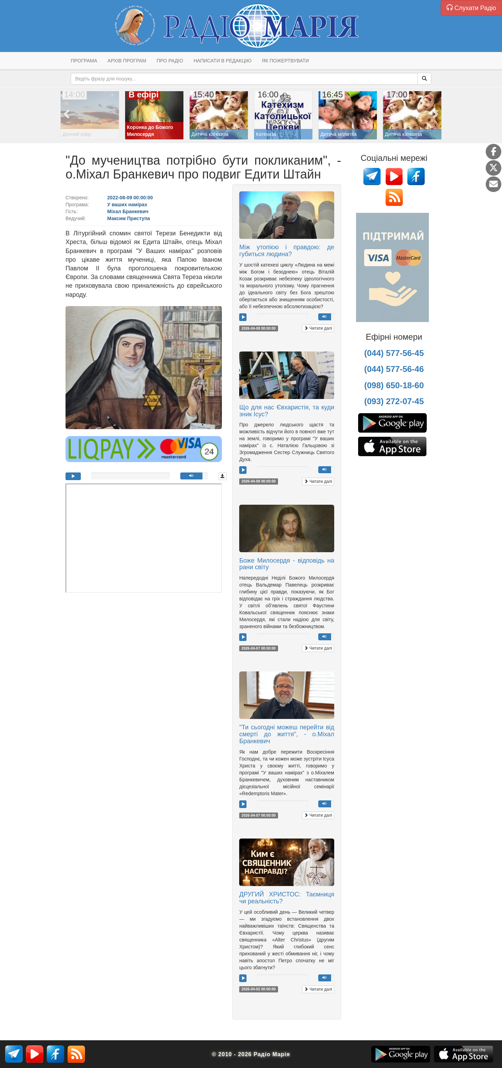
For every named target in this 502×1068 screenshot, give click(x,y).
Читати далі (318, 328)
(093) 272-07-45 (394, 401)
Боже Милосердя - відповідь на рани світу (286, 564)
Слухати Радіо (471, 7)
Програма (84, 60)
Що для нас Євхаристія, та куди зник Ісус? (286, 411)
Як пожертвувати (285, 60)
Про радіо (170, 60)
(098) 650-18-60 (394, 385)
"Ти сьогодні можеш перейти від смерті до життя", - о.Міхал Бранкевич (286, 734)
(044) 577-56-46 (394, 369)
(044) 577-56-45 (394, 353)
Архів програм (126, 60)
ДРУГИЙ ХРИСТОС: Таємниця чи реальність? (286, 898)
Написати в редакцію (222, 60)
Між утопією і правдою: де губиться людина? (286, 251)
